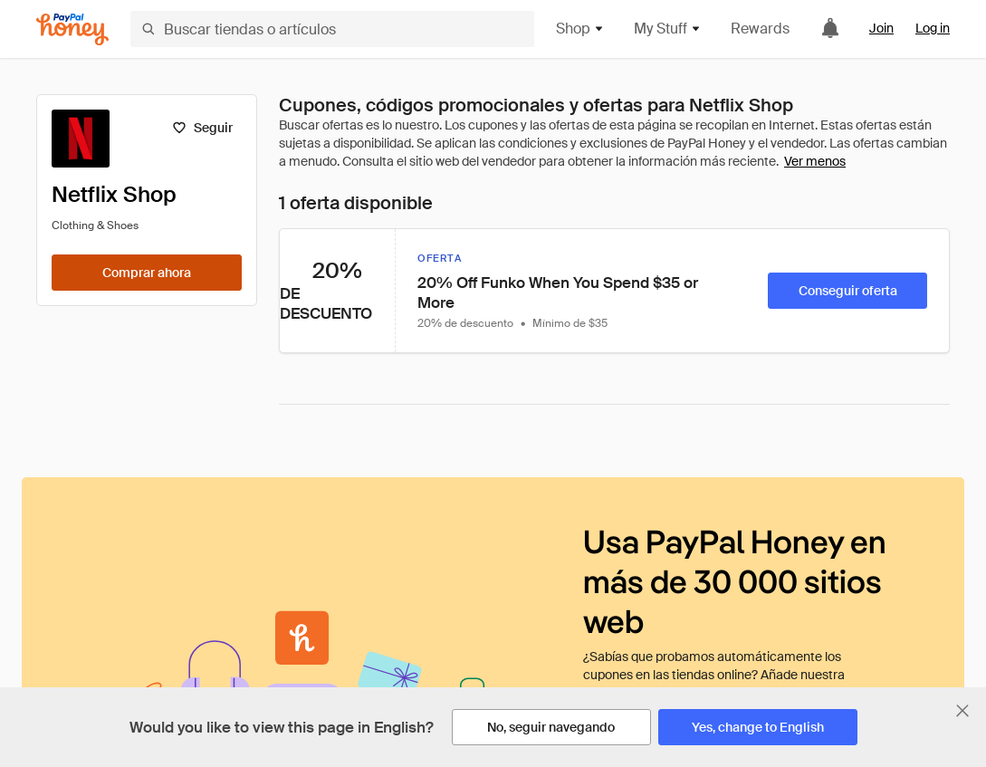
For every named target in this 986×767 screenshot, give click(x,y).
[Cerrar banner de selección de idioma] (962, 711)
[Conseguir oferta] (847, 291)
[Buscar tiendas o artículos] (332, 29)
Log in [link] (932, 28)
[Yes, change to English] (757, 727)
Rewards (760, 28)
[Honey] (72, 29)
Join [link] (881, 28)
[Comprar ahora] (147, 272)
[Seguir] (202, 128)
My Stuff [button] (668, 28)
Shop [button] (580, 28)
